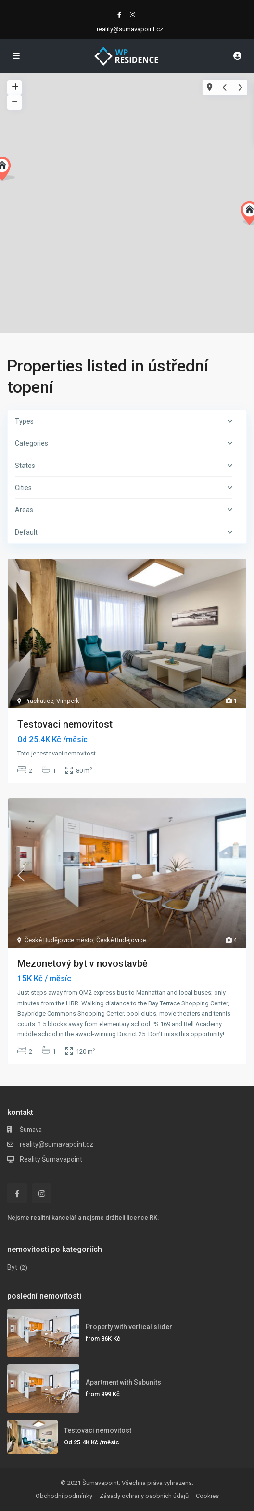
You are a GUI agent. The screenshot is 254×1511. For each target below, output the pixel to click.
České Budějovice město (59, 940)
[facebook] (120, 14)
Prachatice (39, 700)
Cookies (207, 1495)
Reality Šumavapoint (51, 1159)
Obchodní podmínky (64, 1495)
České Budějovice (121, 940)
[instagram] (133, 14)
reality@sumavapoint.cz (56, 1144)
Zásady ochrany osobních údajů (144, 1495)
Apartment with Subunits (123, 1382)
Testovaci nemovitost (65, 724)
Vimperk (67, 700)
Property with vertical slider (129, 1327)
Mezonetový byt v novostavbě (82, 963)
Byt (12, 1267)
